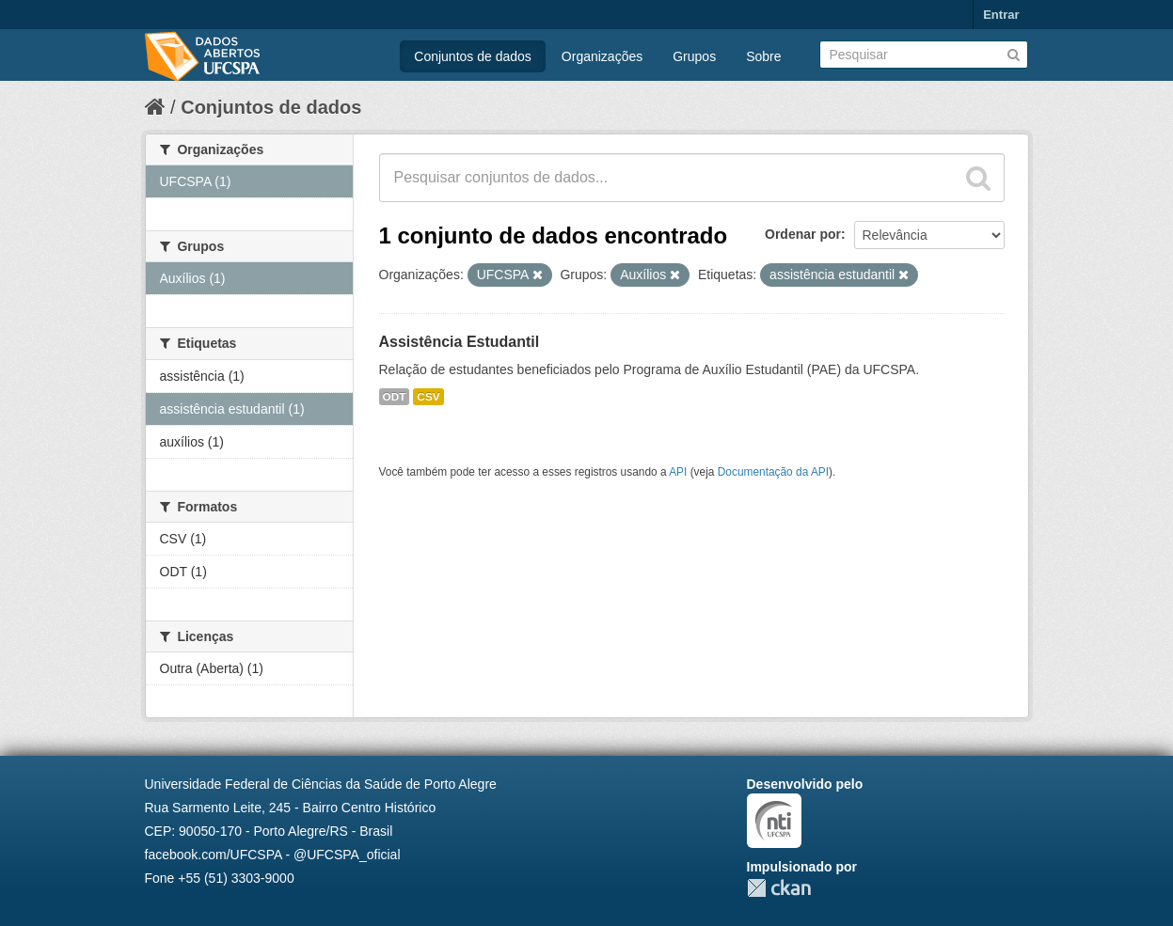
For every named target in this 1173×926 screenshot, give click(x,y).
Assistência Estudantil (459, 342)
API (678, 472)
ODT (394, 396)
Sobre (763, 56)
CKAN (779, 888)
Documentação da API (773, 472)
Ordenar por (803, 234)
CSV (428, 396)
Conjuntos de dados (472, 56)
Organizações (602, 56)
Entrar (1001, 15)
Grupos (694, 56)
